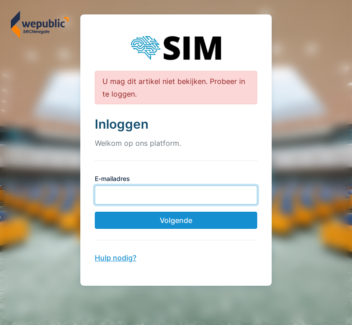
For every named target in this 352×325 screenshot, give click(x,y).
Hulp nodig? (115, 257)
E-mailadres (112, 179)
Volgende (176, 220)
